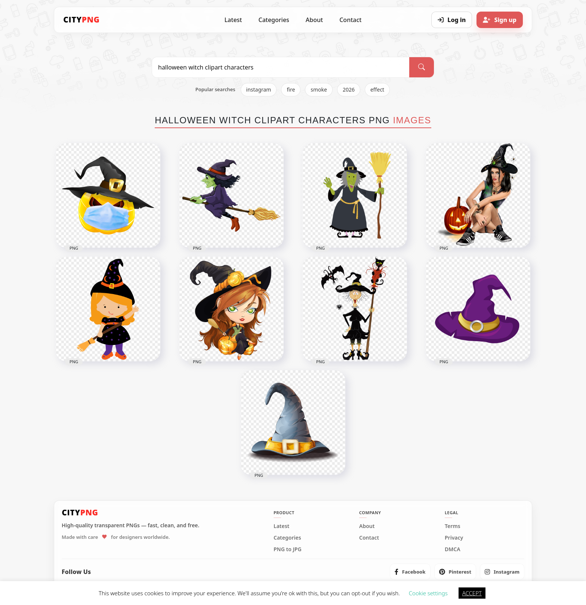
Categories (273, 20)
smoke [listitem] (319, 89)
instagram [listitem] (258, 89)
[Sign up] (499, 20)
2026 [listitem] (349, 89)
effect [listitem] (377, 89)
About (314, 20)
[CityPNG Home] (81, 20)
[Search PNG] (280, 67)
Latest (233, 20)
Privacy (454, 537)
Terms (452, 526)
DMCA (452, 549)
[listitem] (410, 572)
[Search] (421, 67)
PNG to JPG (288, 549)
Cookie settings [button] (428, 593)
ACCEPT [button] (472, 593)
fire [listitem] (291, 89)
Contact (350, 20)
